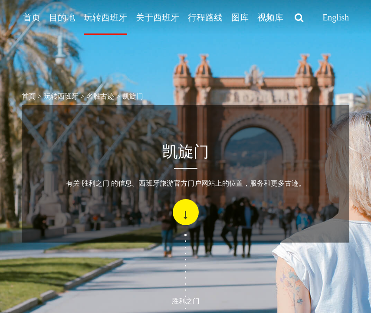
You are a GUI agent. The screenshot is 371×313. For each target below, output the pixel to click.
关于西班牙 (157, 17)
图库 (240, 17)
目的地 (62, 17)
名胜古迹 (100, 96)
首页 (31, 17)
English (335, 17)
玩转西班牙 (105, 17)
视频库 (270, 17)
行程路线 (205, 17)
